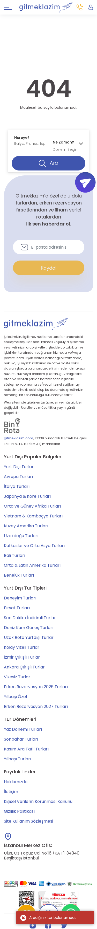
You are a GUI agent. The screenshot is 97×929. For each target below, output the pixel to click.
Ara (48, 163)
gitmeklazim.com (18, 438)
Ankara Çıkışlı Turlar (24, 667)
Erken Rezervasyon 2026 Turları (36, 687)
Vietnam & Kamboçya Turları (33, 516)
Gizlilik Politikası (19, 811)
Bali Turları (14, 555)
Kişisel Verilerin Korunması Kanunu (38, 801)
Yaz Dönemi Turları (23, 729)
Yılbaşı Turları (17, 759)
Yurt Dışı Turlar (19, 467)
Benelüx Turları (19, 575)
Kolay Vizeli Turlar (21, 647)
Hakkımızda (15, 782)
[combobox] (29, 141)
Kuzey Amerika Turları (26, 526)
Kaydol (48, 268)
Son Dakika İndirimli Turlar (30, 618)
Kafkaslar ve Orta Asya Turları (34, 546)
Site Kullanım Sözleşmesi (28, 821)
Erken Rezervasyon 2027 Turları (36, 706)
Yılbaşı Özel (15, 697)
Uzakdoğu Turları (21, 536)
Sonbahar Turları (21, 739)
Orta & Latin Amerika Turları (32, 565)
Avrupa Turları (18, 477)
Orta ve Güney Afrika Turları (32, 506)
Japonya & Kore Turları (27, 496)
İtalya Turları (16, 486)
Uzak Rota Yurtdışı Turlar (29, 637)
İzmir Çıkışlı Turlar (22, 657)
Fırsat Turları (17, 608)
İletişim (11, 792)
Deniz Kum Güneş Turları (28, 628)
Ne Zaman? (63, 142)
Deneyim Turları (20, 598)
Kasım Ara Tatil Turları (26, 749)
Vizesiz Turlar (17, 677)
